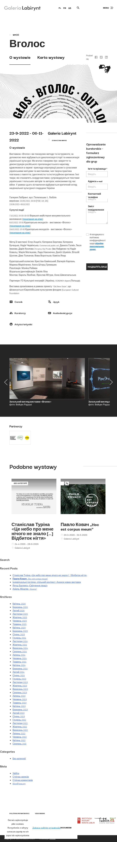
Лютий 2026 (18, 610)
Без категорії (19, 758)
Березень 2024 (20, 668)
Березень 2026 (20, 607)
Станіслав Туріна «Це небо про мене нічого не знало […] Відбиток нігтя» (33, 531)
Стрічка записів (21, 776)
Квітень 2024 (19, 665)
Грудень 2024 (19, 637)
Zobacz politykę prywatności (46, 827)
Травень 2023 (19, 702)
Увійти (16, 773)
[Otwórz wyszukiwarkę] (78, 8)
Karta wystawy (51, 57)
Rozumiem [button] (65, 827)
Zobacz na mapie (59, 140)
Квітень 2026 (19, 603)
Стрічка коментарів (23, 780)
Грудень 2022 (19, 719)
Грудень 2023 (19, 678)
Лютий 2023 (18, 713)
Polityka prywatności (19, 813)
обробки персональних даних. (97, 246)
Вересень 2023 (20, 689)
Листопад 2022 (20, 723)
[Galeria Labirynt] (20, 7)
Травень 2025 (19, 624)
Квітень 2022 (19, 740)
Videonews (40, 813)
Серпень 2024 (20, 651)
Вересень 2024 (20, 648)
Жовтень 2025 (20, 617)
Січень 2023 (19, 716)
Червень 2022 (20, 736)
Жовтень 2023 (20, 685)
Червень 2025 (20, 620)
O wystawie (19, 57)
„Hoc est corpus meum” (80, 526)
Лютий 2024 (18, 672)
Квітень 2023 (19, 706)
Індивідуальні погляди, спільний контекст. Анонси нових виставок (47, 582)
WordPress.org (19, 783)
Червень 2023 (20, 699)
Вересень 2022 (20, 730)
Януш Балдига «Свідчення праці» (30, 585)
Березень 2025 (20, 631)
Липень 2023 (19, 695)
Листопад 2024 (20, 641)
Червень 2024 (20, 658)
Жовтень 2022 (20, 726)
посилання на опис (33, 219)
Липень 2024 (19, 654)
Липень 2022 (19, 733)
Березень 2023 (20, 709)
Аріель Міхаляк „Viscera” (25, 588)
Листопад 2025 (20, 613)
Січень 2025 (19, 634)
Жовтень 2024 (20, 644)
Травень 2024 (19, 661)
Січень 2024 (19, 675)
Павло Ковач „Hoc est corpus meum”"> (83, 499)
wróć (14, 34)
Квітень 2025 (19, 627)
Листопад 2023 (20, 682)
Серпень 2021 (19, 743)
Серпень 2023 (20, 692)
